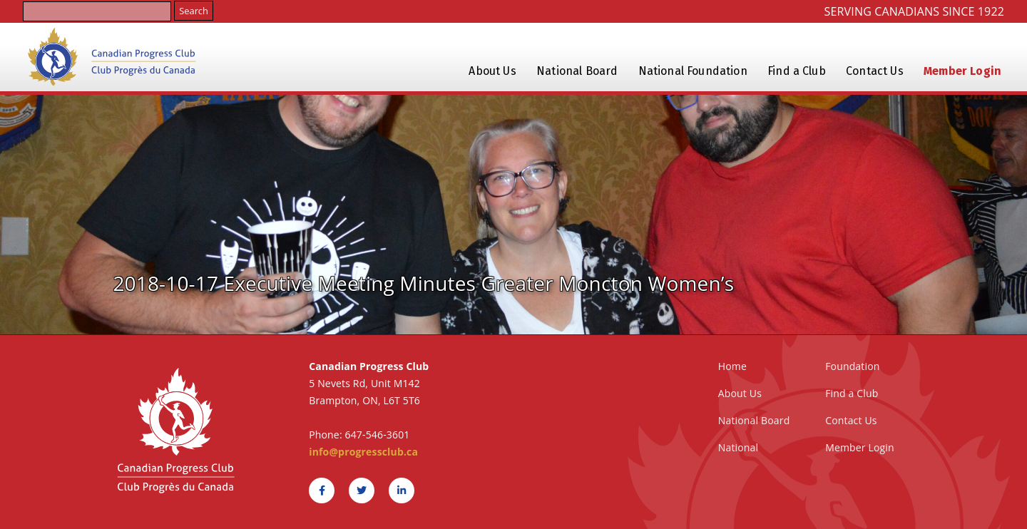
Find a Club (796, 71)
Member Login (962, 71)
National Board (577, 71)
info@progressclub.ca (363, 451)
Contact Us (875, 71)
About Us (492, 71)
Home (732, 366)
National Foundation (692, 71)
